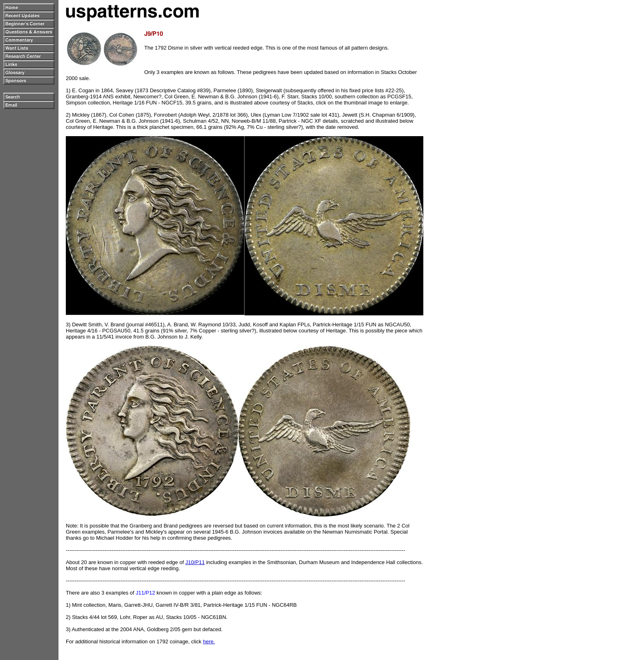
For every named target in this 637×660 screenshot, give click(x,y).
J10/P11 (195, 562)
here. (209, 641)
